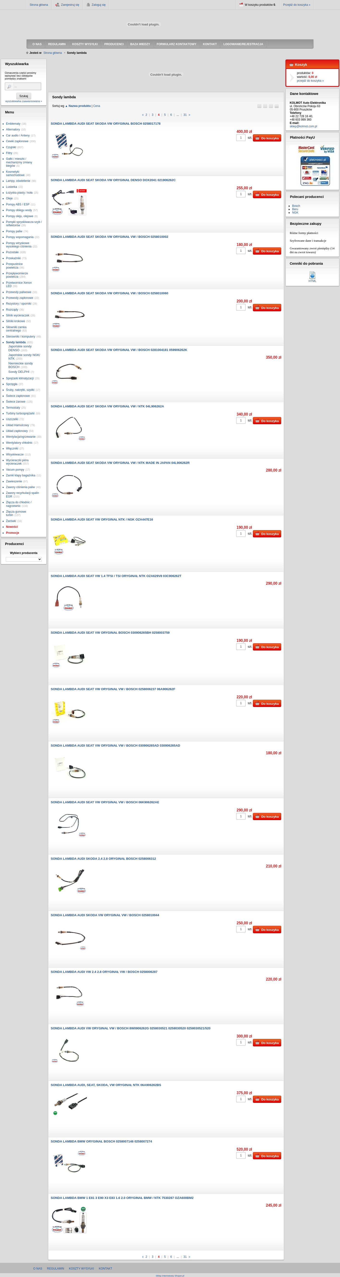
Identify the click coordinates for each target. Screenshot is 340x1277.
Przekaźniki (13, 258)
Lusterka (11, 187)
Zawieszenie (14, 481)
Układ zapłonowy (17, 431)
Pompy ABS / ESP (18, 204)
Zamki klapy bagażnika (20, 475)
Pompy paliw (14, 231)
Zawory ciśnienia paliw (20, 487)
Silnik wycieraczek (17, 315)
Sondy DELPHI (18, 372)
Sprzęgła (11, 384)
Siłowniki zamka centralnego (16, 328)
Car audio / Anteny (18, 135)
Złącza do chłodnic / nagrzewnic (18, 504)
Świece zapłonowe (18, 396)
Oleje (9, 198)
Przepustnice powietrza (14, 265)
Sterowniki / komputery (20, 336)
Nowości (12, 526)
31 (185, 115)
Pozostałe (12, 252)
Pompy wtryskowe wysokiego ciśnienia (18, 244)
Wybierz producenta (23, 553)
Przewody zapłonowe (19, 298)
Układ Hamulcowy (17, 425)
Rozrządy (12, 309)
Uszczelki (12, 419)
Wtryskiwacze (15, 454)
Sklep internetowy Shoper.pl (170, 1275)
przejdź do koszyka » (310, 80)
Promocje (12, 532)
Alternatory (13, 129)
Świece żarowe (15, 401)
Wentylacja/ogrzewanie (21, 436)
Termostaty (13, 407)
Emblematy (13, 123)
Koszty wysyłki (81, 1268)
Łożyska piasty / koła (19, 192)
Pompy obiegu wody (19, 210)
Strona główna (39, 4)
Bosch (296, 206)
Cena (96, 106)
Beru (295, 209)
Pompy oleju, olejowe (19, 216)
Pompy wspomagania (20, 237)
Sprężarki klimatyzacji (20, 378)
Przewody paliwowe (18, 292)
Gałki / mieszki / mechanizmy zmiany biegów (19, 162)
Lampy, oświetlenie (18, 181)
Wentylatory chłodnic (19, 442)
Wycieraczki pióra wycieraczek (17, 462)
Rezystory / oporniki (18, 303)
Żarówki (11, 521)
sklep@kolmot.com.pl (303, 126)
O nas (37, 1268)
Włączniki (12, 448)
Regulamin (55, 1268)
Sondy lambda (16, 342)
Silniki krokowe (15, 321)
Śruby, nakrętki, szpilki (20, 390)
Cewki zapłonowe (17, 141)
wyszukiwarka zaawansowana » (23, 101)
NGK (295, 212)
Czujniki (11, 147)
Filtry (9, 153)
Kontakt (105, 1268)
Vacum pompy (15, 469)
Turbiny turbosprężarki (20, 413)
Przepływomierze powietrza (17, 275)
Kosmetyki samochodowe (15, 173)
